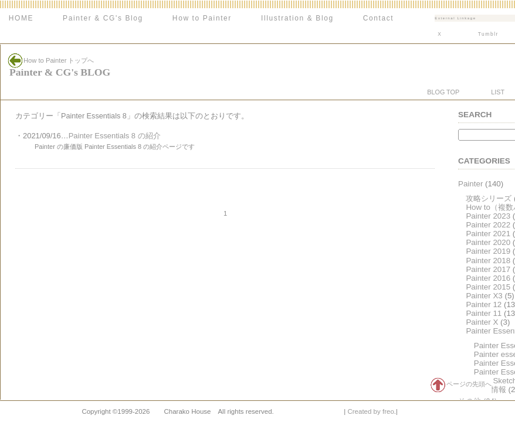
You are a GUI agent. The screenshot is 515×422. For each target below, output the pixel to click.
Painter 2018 (488, 260)
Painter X (482, 322)
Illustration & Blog (297, 18)
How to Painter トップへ (50, 60)
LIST (497, 92)
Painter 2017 (488, 269)
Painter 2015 (488, 287)
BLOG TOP (443, 92)
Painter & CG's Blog (103, 18)
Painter (470, 183)
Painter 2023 (488, 216)
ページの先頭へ (460, 383)
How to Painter (202, 18)
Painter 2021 (488, 233)
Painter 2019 (488, 251)
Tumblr (488, 34)
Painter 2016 (488, 278)
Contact (378, 18)
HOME (21, 18)
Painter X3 (484, 295)
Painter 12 (484, 304)
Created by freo (370, 411)
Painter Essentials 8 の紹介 (115, 135)
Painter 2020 (488, 242)
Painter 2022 (488, 224)
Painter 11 (484, 313)
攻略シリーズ (488, 198)
